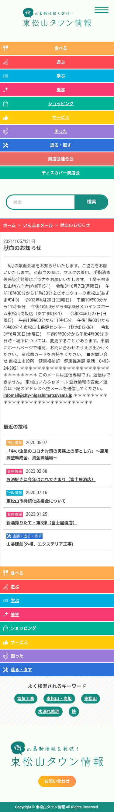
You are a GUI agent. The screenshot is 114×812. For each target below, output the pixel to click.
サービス (60, 117)
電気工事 (25, 698)
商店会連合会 (61, 158)
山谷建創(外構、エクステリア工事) (39, 544)
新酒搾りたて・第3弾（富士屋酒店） (41, 522)
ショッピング (61, 103)
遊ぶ (61, 62)
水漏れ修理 (49, 711)
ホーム (9, 225)
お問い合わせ (57, 781)
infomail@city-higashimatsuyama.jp (37, 395)
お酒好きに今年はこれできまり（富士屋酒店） (51, 479)
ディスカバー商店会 (61, 172)
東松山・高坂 (59, 698)
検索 (91, 202)
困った (60, 131)
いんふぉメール (38, 225)
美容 (61, 89)
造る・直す (60, 145)
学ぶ (61, 75)
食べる (60, 48)
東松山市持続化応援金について (36, 501)
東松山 (90, 698)
